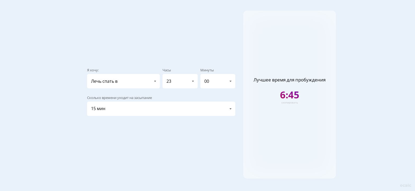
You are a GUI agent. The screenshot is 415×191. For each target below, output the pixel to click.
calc (405, 185)
